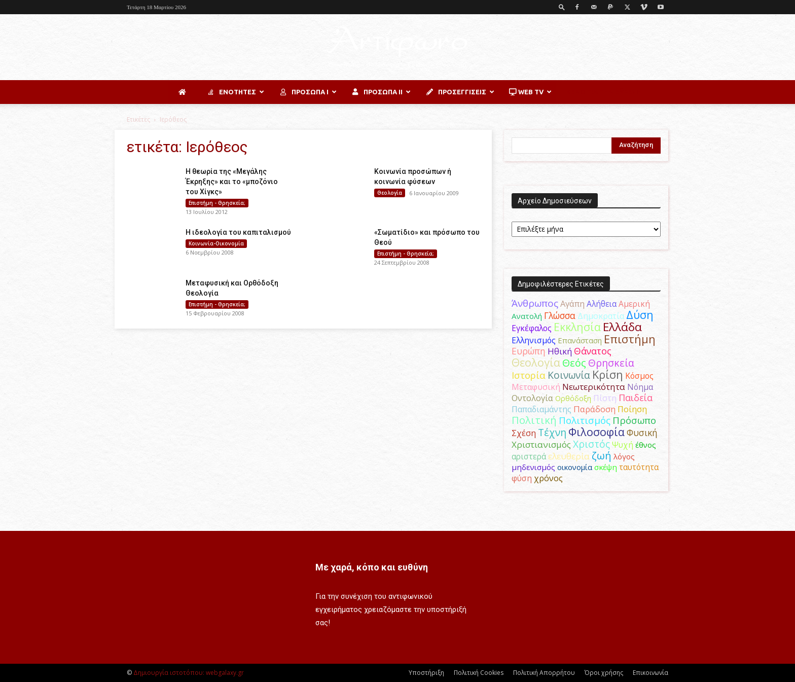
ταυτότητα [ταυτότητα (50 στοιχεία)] (639, 467)
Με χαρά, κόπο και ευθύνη (371, 567)
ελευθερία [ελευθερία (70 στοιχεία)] (569, 456)
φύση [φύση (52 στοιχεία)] (522, 478)
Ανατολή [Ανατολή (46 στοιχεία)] (527, 316)
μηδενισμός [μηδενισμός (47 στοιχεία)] (533, 467)
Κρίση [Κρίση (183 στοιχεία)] (607, 374)
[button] (561, 7)
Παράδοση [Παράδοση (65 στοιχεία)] (594, 409)
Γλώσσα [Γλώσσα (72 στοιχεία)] (559, 315)
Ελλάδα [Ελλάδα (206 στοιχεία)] (622, 327)
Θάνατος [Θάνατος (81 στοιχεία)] (592, 351)
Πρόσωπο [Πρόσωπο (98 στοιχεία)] (634, 420)
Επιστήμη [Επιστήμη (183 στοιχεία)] (630, 339)
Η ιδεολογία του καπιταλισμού (238, 232)
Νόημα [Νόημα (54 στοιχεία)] (640, 386)
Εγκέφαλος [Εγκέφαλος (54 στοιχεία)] (532, 328)
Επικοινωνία (650, 672)
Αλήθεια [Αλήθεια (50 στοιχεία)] (602, 303)
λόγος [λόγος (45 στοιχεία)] (624, 456)
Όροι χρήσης (604, 672)
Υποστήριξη (426, 672)
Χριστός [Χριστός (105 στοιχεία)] (591, 444)
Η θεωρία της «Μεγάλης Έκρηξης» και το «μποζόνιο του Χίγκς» (232, 181)
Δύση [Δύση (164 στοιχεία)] (640, 314)
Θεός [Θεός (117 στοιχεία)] (574, 363)
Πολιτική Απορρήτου (544, 672)
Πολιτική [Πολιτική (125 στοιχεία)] (534, 420)
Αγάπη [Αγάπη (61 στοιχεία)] (572, 303)
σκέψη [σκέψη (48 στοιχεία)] (605, 467)
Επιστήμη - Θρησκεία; (217, 202)
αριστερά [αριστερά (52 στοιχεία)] (529, 456)
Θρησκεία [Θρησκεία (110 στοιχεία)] (611, 363)
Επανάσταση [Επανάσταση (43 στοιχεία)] (580, 340)
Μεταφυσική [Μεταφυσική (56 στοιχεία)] (536, 386)
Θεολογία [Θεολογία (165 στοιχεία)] (536, 362)
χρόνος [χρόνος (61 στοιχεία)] (548, 478)
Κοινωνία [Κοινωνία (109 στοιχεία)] (569, 375)
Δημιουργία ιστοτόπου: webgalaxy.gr (188, 672)
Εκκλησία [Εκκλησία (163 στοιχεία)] (577, 326)
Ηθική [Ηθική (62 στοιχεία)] (560, 351)
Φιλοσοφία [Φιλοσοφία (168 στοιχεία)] (596, 431)
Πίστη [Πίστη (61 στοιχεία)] (605, 398)
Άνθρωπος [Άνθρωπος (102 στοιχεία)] (535, 303)
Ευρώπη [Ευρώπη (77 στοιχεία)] (529, 351)
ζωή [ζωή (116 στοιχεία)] (601, 455)
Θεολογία (389, 192)
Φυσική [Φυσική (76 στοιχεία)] (642, 432)
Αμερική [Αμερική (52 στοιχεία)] (634, 303)
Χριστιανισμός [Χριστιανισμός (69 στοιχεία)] (541, 444)
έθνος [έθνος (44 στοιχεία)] (645, 445)
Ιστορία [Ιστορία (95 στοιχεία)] (529, 375)
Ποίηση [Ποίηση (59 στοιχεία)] (632, 409)
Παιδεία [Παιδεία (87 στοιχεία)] (636, 397)
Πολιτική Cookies (478, 672)
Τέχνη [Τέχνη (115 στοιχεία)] (552, 432)
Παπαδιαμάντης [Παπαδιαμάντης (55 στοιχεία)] (541, 409)
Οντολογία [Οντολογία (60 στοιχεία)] (532, 398)
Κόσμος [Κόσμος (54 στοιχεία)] (639, 375)
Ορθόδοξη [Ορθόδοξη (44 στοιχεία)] (573, 398)
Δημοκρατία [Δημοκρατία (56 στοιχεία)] (600, 315)
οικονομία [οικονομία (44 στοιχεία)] (574, 467)
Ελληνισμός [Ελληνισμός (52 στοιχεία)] (534, 340)
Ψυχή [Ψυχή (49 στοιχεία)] (622, 445)
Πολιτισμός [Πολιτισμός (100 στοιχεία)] (584, 420)
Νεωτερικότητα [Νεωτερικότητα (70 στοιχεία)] (593, 386)
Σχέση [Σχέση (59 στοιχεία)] (524, 433)
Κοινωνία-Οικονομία (216, 243)
